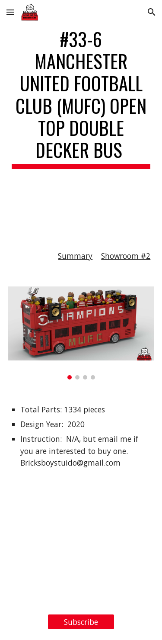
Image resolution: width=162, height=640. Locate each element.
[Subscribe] (81, 622)
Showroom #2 (125, 256)
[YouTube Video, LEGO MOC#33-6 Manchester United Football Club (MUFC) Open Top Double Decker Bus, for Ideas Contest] (81, 553)
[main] (81, 118)
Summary (75, 256)
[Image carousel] (81, 332)
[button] (10, 12)
